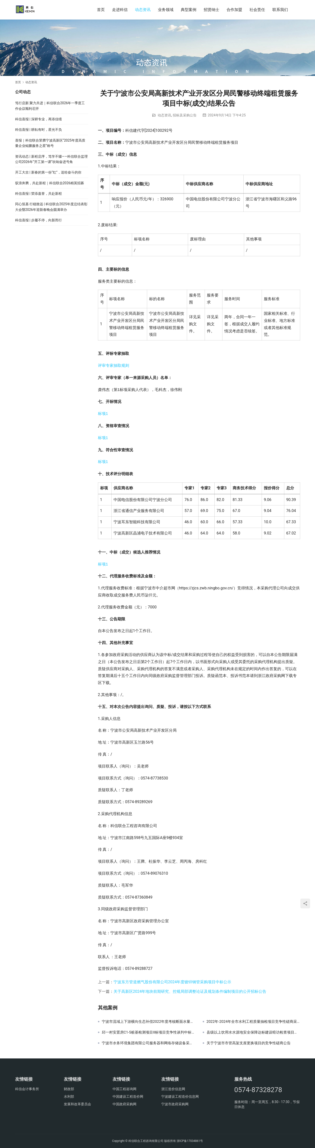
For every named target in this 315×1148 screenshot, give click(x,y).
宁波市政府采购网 (175, 1104)
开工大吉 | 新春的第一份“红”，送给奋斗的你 (48, 172)
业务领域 (165, 9)
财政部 (69, 1089)
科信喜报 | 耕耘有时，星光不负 (38, 130)
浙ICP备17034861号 (190, 1141)
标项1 (103, 414)
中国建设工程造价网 (128, 1096)
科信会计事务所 (27, 1089)
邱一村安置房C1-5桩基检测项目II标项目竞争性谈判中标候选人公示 (148, 1032)
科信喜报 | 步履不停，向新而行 (38, 220)
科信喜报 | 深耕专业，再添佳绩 (38, 119)
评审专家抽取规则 (113, 366)
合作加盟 (234, 9)
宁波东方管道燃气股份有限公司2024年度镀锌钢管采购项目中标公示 (172, 982)
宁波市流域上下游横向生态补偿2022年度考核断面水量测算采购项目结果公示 (148, 1021)
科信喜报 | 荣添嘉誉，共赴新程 (38, 193)
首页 (101, 9)
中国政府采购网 (124, 1104)
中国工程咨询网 (124, 1089)
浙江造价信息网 (173, 1089)
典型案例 (188, 9)
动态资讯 (143, 9)
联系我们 (280, 9)
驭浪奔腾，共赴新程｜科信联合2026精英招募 (49, 183)
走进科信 (120, 9)
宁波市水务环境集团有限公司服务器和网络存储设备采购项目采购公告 (148, 1043)
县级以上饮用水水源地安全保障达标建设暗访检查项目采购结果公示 (253, 1032)
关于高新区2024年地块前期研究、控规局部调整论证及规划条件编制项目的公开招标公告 (190, 991)
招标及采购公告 (185, 115)
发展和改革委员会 (77, 1104)
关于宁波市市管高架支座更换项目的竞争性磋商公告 (249, 1043)
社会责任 (257, 9)
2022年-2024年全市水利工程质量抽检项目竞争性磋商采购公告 (253, 1021)
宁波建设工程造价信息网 (180, 1096)
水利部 (69, 1096)
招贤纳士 (211, 9)
